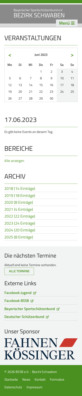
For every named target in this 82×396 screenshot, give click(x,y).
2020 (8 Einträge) (18, 202)
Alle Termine (19, 271)
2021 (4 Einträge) (18, 209)
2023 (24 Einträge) (19, 223)
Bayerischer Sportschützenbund (29, 309)
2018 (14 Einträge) (19, 188)
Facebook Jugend (17, 293)
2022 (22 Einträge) (19, 216)
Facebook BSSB (16, 300)
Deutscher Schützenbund (24, 317)
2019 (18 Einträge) (19, 195)
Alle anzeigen (14, 160)
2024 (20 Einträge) (19, 230)
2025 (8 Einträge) (18, 237)
